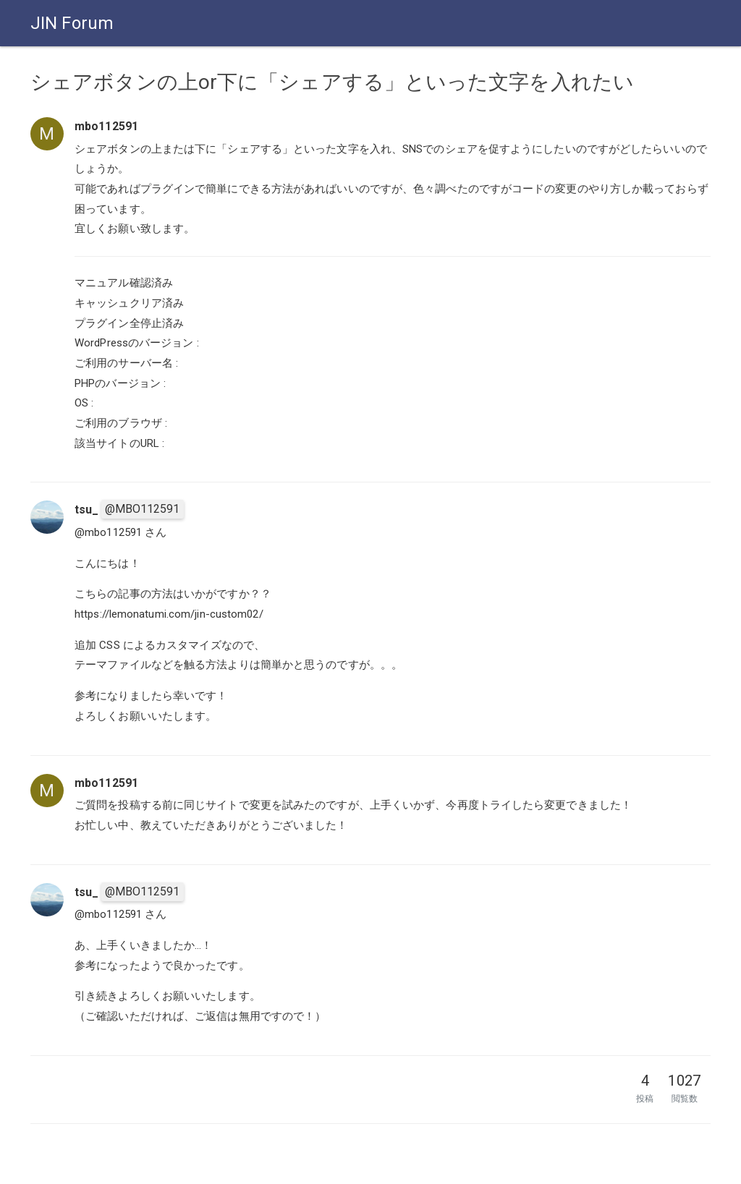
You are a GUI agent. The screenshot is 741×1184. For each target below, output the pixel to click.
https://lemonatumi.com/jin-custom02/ (169, 614)
